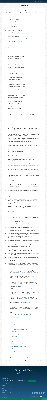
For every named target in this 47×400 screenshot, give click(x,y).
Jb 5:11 (20, 326)
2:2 (11, 317)
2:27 (11, 297)
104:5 (21, 329)
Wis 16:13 (27, 326)
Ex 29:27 (15, 333)
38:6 (16, 329)
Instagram (41, 393)
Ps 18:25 (24, 346)
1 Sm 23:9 (15, 343)
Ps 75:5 (14, 319)
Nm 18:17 (18, 336)
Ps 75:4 (18, 329)
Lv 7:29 (20, 333)
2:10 (12, 331)
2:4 (11, 321)
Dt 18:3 (24, 333)
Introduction (7, 12)
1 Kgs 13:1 (33, 302)
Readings (41, 1)
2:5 (11, 324)
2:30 (12, 346)
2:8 (11, 329)
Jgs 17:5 (29, 307)
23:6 (21, 308)
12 (23, 12)
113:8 (24, 329)
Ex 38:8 (36, 288)
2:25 (11, 292)
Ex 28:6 (33, 282)
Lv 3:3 (14, 336)
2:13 (11, 333)
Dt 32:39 (14, 326)
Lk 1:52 (30, 326)
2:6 (11, 326)
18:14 (33, 307)
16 (29, 12)
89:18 (24, 314)
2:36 (12, 350)
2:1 (11, 270)
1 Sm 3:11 (18, 300)
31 (13, 346)
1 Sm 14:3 (18, 308)
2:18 (11, 282)
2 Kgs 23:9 (26, 298)
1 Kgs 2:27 (26, 299)
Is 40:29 (14, 321)
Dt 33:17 (14, 314)
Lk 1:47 (30, 314)
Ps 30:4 (23, 326)
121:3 (26, 329)
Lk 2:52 (14, 341)
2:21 (12, 338)
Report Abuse (36, 1)
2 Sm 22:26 (16, 346)
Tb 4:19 (17, 326)
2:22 (11, 288)
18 (32, 12)
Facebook (35, 393)
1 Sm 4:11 (15, 348)
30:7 (24, 308)
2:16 (11, 336)
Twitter (33, 393)
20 (35, 12)
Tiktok (44, 393)
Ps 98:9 (14, 331)
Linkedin (39, 393)
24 (41, 12)
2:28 (11, 305)
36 (13, 297)
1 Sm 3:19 (14, 338)
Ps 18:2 (21, 314)
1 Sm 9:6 (29, 302)
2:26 (11, 341)
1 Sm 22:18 (22, 284)
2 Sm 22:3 (18, 314)
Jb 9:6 (14, 329)
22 (38, 12)
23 (21, 299)
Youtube (37, 393)
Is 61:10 (26, 314)
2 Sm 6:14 (20, 286)
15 (34, 307)
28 (20, 283)
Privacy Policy (27, 356)
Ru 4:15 (14, 324)
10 (20, 12)
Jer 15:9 (17, 324)
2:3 (11, 279)
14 (26, 12)
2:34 (12, 348)
